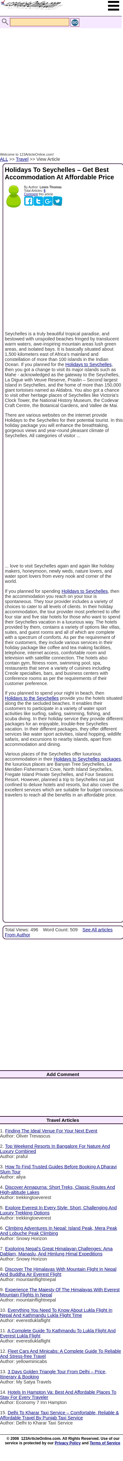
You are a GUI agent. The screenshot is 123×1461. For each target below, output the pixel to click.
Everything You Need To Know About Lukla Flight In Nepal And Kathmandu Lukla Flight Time (56, 1313)
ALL (4, 159)
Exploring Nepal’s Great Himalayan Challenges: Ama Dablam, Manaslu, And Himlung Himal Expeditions (56, 1251)
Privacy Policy (68, 1443)
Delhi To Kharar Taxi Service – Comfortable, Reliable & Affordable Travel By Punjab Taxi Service (59, 1415)
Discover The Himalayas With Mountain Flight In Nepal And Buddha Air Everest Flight (58, 1272)
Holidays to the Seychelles (32, 698)
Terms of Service (105, 1443)
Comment (31, 194)
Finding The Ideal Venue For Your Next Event (51, 1130)
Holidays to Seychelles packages (87, 759)
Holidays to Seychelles (88, 364)
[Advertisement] (60, 83)
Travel (22, 159)
